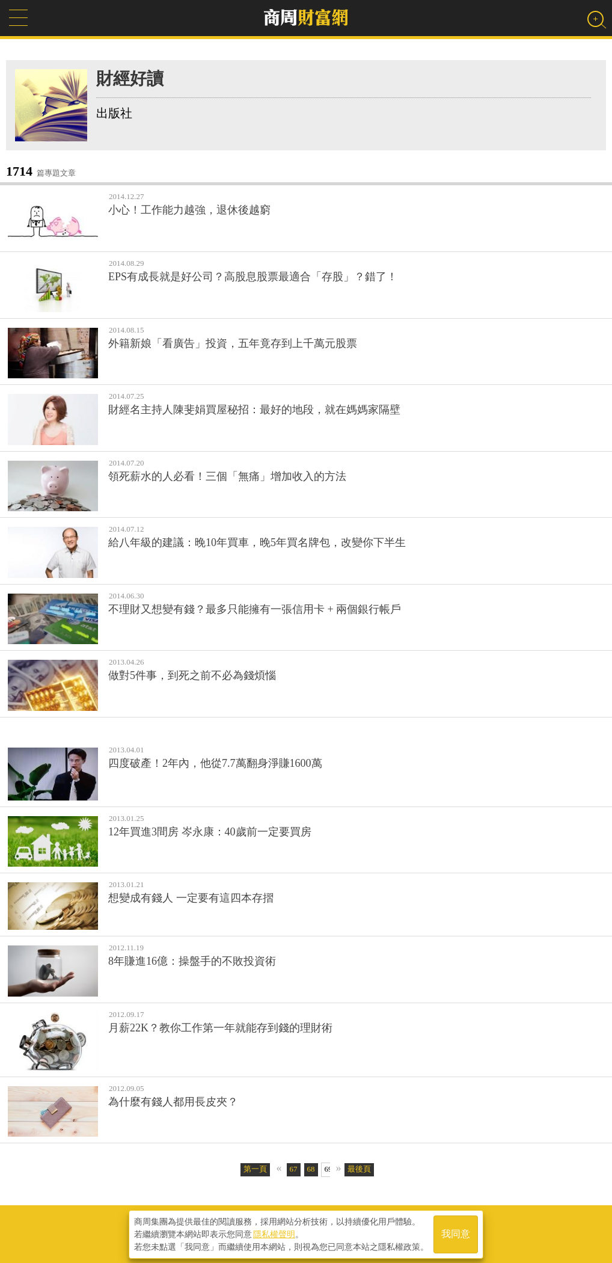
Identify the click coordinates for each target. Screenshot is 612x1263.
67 (294, 1168)
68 (311, 1168)
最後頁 (359, 1168)
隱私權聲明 (274, 1233)
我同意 (455, 1234)
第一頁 (255, 1168)
